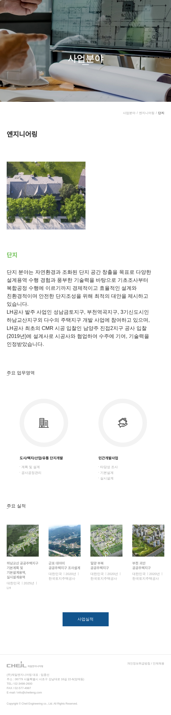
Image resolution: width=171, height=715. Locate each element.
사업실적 (85, 626)
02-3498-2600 (23, 683)
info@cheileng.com (29, 692)
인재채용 (158, 663)
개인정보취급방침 (138, 663)
